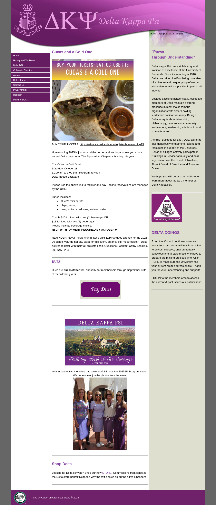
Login (160, 34)
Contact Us (169, 34)
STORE (107, 472)
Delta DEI (18, 65)
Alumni (16, 75)
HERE (155, 261)
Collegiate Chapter (22, 70)
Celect (44, 497)
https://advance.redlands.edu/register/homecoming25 (112, 144)
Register (180, 34)
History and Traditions (24, 60)
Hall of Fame (19, 80)
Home (153, 34)
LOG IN (156, 278)
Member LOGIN (21, 99)
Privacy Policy (20, 90)
